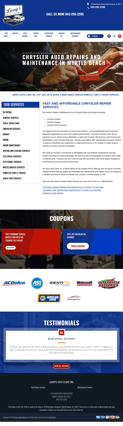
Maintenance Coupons (84, 400)
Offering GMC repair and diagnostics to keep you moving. (72, 200)
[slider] (62, 355)
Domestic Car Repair (53, 203)
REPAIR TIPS (36, 34)
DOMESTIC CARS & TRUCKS (96, 104)
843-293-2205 (74, 14)
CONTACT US (61, 34)
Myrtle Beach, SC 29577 (60, 53)
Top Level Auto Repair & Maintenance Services (60, 104)
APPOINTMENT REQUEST (75, 34)
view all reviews (61, 378)
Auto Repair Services (38, 400)
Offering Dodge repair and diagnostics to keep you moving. (73, 197)
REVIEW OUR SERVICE (49, 34)
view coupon (16, 258)
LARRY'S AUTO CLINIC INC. (24, 104)
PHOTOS (15, 33)
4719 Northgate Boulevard (42, 53)
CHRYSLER (114, 104)
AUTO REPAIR (24, 34)
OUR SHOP (6, 34)
